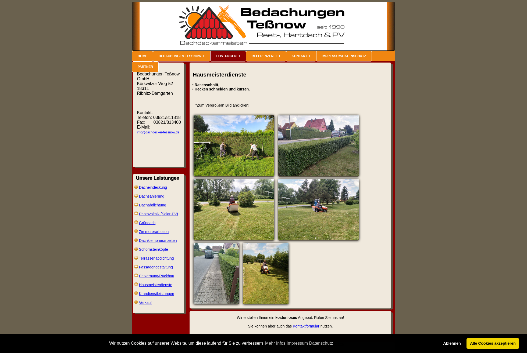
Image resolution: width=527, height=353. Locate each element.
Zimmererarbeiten (154, 232)
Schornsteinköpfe (153, 249)
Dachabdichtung (152, 205)
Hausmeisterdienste (155, 285)
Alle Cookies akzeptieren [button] (493, 343)
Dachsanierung (151, 196)
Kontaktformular (306, 326)
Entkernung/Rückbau (156, 276)
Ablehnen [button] (452, 343)
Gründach (147, 223)
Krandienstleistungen (156, 294)
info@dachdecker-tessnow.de (158, 132)
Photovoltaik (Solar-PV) (158, 214)
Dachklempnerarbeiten (158, 240)
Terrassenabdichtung (156, 258)
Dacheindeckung (153, 187)
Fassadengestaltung (156, 267)
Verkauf (145, 302)
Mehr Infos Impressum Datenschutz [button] (299, 343)
